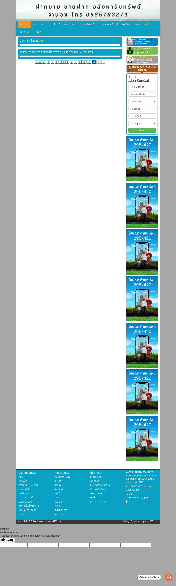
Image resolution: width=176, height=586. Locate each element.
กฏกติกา (94, 481)
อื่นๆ (21, 514)
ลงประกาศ (141, 24)
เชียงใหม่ (58, 489)
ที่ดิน (35, 24)
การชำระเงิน (96, 493)
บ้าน (43, 24)
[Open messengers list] (169, 577)
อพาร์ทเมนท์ (88, 24)
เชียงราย (58, 514)
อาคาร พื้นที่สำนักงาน (29, 506)
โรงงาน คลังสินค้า (27, 510)
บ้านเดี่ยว (23, 481)
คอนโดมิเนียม (70, 24)
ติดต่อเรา (94, 497)
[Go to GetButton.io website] (169, 583)
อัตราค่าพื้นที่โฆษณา (99, 489)
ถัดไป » (101, 62)
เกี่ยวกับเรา (95, 477)
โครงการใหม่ (123, 24)
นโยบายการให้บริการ (100, 485)
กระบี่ (56, 497)
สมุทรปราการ (60, 510)
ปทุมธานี (58, 485)
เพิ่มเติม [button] (39, 32)
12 (94, 62)
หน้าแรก (24, 24)
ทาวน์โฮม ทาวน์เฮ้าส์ (28, 485)
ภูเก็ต (57, 506)
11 (89, 62)
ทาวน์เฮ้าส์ (55, 24)
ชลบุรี (57, 493)
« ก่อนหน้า (40, 62)
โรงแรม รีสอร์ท (26, 501)
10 (83, 62)
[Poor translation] (11, 540)
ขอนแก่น (58, 501)
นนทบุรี (57, 481)
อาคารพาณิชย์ (105, 24)
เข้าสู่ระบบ (25, 32)
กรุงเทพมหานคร (62, 477)
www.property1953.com (139, 472)
